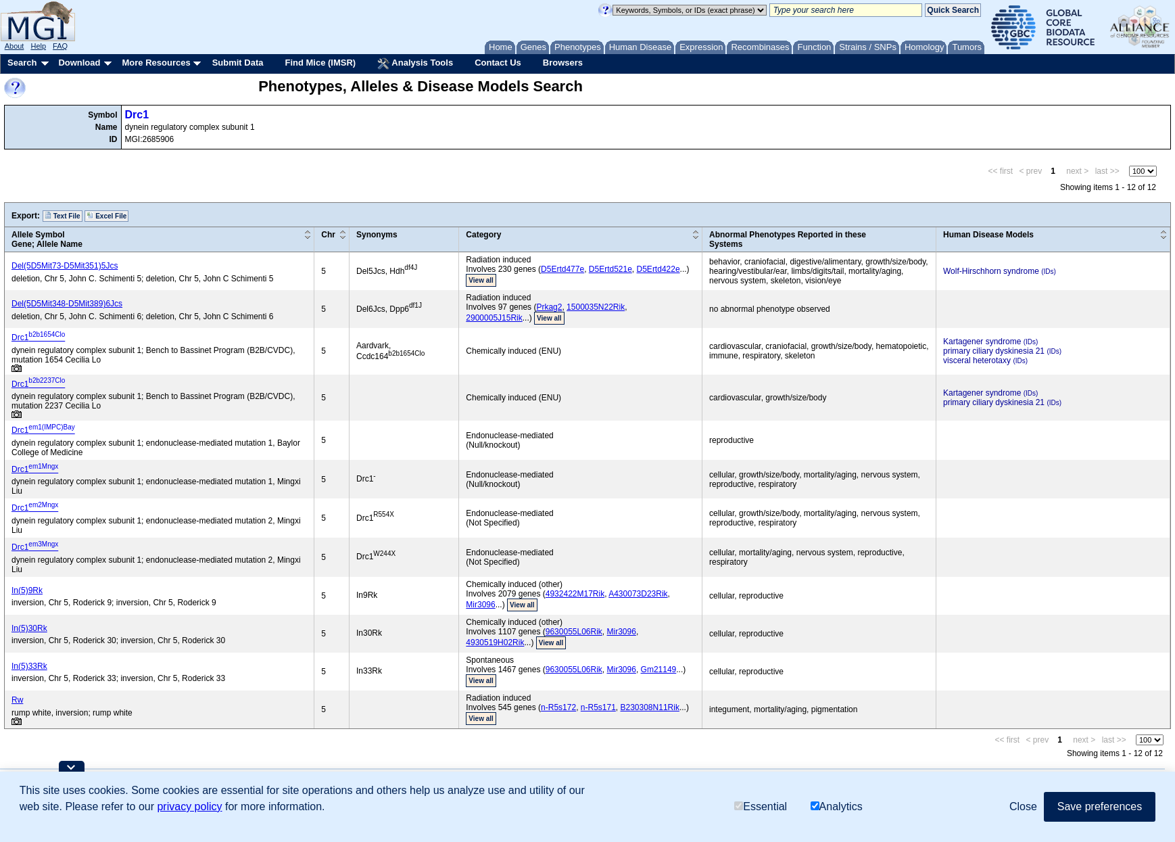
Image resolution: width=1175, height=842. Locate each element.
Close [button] (1023, 806)
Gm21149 (659, 669)
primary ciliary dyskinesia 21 (994, 351)
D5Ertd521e (610, 269)
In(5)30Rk (29, 628)
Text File (62, 216)
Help (38, 46)
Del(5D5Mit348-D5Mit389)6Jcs (66, 303)
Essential (760, 806)
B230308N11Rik (650, 707)
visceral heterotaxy (977, 360)
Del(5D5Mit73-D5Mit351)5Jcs (64, 266)
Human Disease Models (988, 234)
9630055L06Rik (574, 631)
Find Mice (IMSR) (320, 62)
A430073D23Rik (637, 594)
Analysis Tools (415, 63)
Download (79, 62)
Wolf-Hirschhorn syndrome (991, 271)
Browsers (563, 62)
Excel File (106, 216)
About (14, 46)
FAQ (60, 46)
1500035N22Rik (596, 307)
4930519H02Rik (495, 642)
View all (481, 280)
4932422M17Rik (575, 594)
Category (483, 234)
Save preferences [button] (1099, 806)
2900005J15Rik (494, 318)
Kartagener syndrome (982, 341)
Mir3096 (480, 604)
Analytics (837, 806)
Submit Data (238, 62)
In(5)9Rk (27, 590)
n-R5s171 (598, 707)
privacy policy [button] (189, 806)
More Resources (156, 62)
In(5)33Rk (29, 666)
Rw (17, 700)
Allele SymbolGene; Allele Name (46, 239)
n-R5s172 (558, 707)
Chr (328, 234)
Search (22, 62)
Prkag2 (549, 307)
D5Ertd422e (658, 269)
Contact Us (498, 62)
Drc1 (137, 114)
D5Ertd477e (562, 269)
